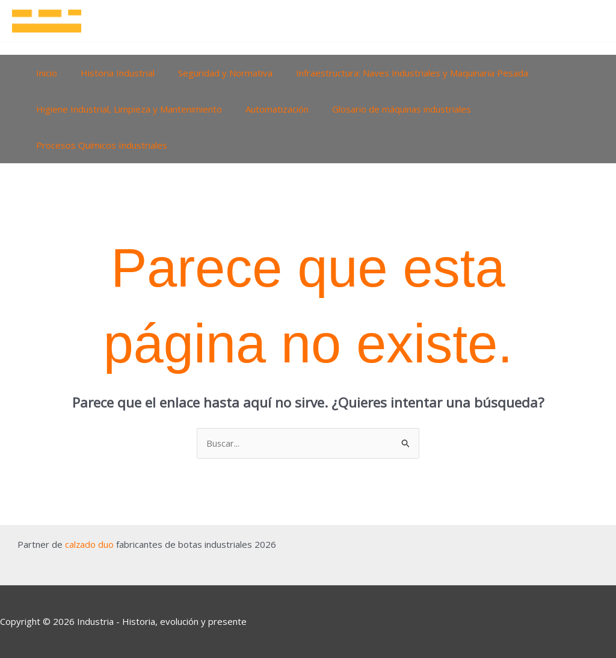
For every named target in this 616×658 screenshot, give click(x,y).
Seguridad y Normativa (211, 73)
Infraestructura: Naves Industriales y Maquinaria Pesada (393, 73)
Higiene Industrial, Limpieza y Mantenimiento (126, 109)
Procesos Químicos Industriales (98, 145)
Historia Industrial (109, 73)
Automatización (268, 109)
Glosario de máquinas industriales (387, 109)
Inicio (43, 73)
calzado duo (89, 544)
